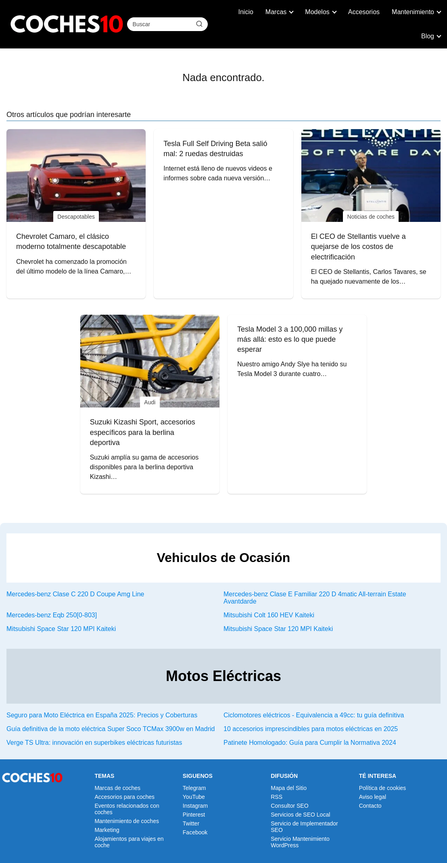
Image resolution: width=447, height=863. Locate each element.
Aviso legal (372, 797)
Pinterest (194, 814)
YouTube (194, 797)
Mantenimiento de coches (126, 821)
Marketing (106, 830)
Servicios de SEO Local (300, 814)
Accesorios (364, 11)
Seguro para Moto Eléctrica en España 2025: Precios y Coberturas (101, 715)
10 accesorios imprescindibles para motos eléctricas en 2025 (311, 728)
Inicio (245, 11)
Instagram (195, 805)
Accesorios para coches (124, 797)
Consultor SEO (289, 805)
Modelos (317, 11)
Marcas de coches (117, 788)
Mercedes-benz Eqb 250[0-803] (51, 615)
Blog (427, 36)
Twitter (191, 823)
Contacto (370, 805)
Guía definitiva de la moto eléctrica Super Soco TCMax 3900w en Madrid (110, 728)
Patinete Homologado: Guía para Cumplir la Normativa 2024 (310, 742)
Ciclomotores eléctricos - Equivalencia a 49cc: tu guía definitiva (314, 715)
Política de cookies (382, 788)
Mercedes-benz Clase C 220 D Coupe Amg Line (75, 594)
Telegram (194, 788)
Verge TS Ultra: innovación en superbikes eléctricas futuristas (94, 742)
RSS (276, 797)
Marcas (275, 11)
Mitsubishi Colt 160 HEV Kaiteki (269, 615)
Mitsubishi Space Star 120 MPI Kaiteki (61, 628)
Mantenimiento (413, 11)
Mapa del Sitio (289, 788)
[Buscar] (198, 23)
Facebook (195, 832)
